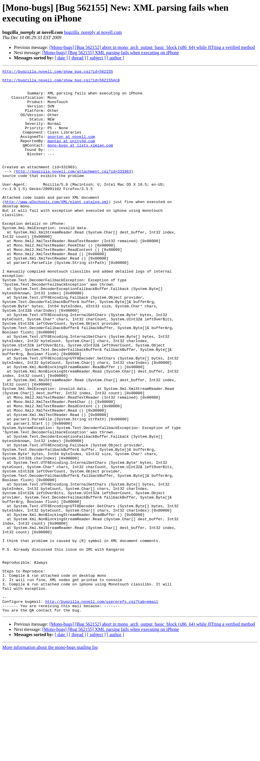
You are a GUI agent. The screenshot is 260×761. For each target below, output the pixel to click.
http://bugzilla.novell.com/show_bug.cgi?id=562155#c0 (61, 82)
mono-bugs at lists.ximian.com (80, 160)
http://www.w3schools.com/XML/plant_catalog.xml (57, 228)
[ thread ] (77, 57)
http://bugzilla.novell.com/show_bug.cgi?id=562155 (57, 72)
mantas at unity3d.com (71, 155)
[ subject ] (96, 57)
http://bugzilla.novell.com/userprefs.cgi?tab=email (101, 708)
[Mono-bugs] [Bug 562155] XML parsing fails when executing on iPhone (110, 52)
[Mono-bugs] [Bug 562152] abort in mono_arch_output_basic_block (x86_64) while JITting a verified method (152, 47)
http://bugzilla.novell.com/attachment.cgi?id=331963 (73, 192)
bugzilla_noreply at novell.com (93, 32)
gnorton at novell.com (71, 150)
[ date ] (61, 57)
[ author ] (115, 57)
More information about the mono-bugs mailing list (50, 755)
